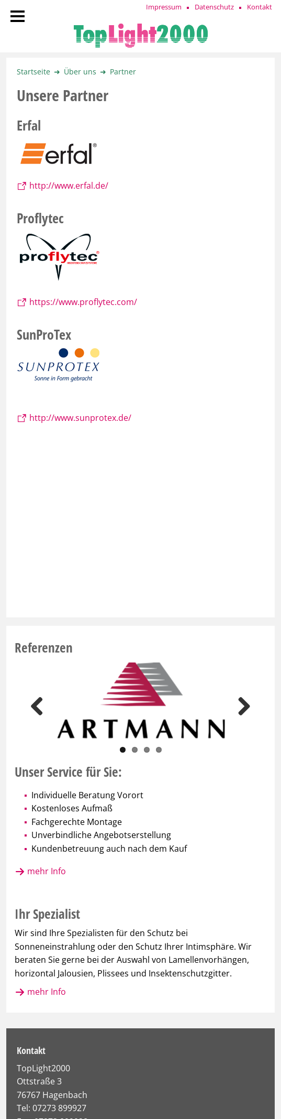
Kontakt (259, 7)
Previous (40, 706)
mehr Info (46, 871)
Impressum (164, 7)
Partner (123, 72)
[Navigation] (17, 17)
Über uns (80, 72)
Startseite (33, 72)
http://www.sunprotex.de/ (80, 417)
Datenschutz (214, 7)
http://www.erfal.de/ (68, 185)
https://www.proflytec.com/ (83, 302)
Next (240, 706)
